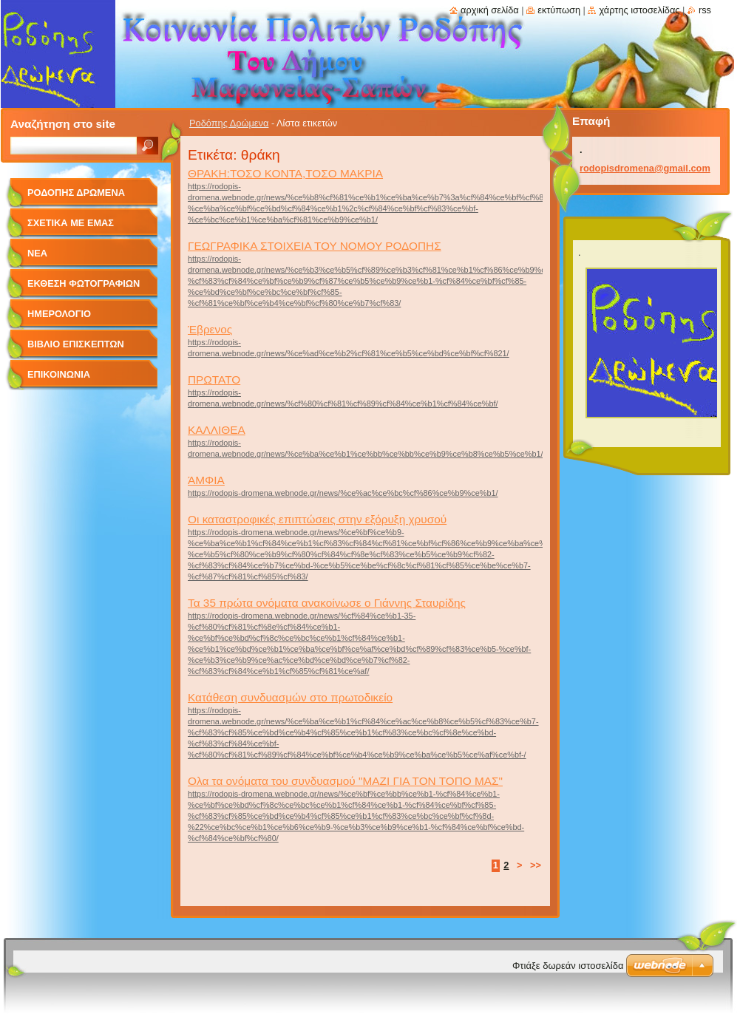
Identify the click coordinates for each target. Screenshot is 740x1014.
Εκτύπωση (558, 10)
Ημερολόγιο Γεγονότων (59, 319)
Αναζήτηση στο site (62, 124)
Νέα (37, 253)
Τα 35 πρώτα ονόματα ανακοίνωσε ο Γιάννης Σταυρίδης (327, 602)
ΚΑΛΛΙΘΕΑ (216, 429)
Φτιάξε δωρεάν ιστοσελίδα (567, 965)
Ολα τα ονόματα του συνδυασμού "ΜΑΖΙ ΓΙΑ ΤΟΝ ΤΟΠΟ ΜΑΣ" (345, 781)
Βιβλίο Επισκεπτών (75, 344)
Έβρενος (210, 329)
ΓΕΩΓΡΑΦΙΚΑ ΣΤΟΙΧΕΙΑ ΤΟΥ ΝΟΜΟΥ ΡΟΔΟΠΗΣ (314, 245)
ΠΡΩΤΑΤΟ (214, 379)
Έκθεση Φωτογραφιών (83, 283)
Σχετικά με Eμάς (70, 222)
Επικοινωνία (58, 374)
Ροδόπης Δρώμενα (228, 123)
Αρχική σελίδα (490, 10)
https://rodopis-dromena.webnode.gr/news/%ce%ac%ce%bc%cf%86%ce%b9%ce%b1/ (343, 493)
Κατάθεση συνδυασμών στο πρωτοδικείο (290, 697)
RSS (705, 10)
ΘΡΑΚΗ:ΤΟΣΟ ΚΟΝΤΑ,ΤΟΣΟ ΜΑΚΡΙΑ (285, 173)
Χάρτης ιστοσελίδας (639, 10)
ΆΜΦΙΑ (206, 480)
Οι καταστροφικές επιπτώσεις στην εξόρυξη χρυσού (317, 519)
